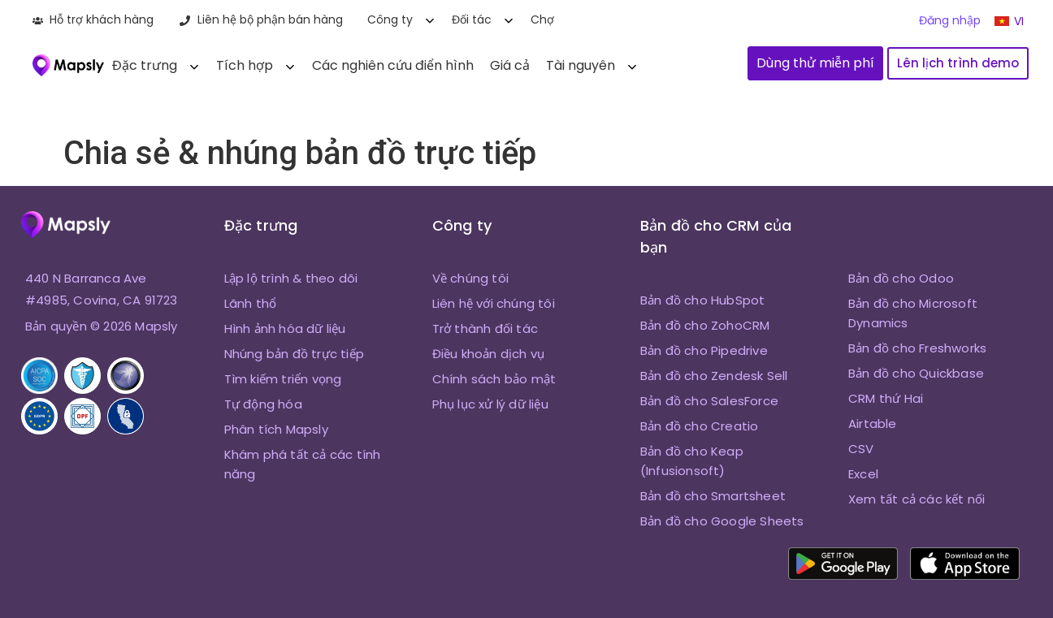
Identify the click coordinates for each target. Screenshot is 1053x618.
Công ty (390, 19)
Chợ (542, 19)
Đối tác (472, 19)
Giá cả (510, 65)
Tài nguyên (580, 65)
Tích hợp (244, 65)
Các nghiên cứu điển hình (393, 65)
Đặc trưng (144, 65)
